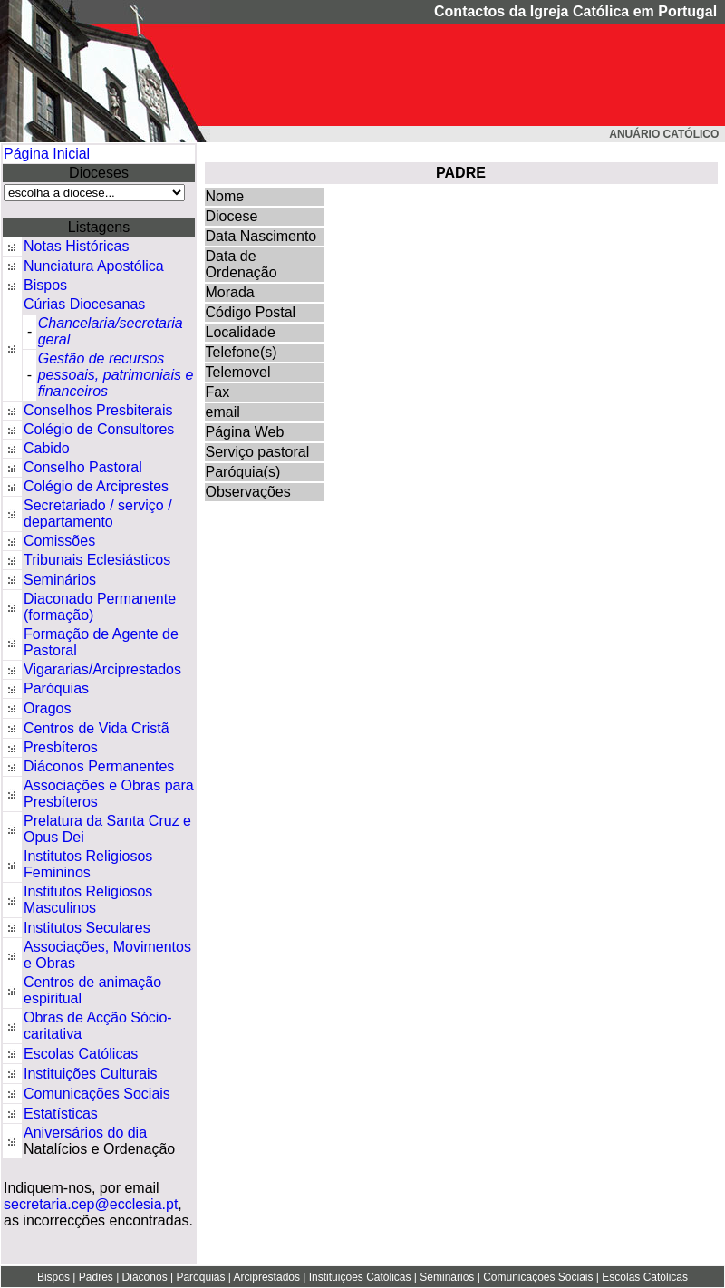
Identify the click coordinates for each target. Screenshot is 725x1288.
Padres (96, 1277)
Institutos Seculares (87, 927)
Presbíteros (61, 747)
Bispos (45, 285)
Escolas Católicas (81, 1053)
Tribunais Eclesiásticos (97, 559)
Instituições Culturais (91, 1073)
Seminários (60, 579)
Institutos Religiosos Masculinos (88, 899)
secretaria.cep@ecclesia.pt (91, 1204)
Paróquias (56, 688)
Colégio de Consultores (99, 429)
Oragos (47, 708)
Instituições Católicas (360, 1277)
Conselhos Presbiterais (98, 410)
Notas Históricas (76, 246)
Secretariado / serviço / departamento (98, 513)
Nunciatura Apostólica (94, 266)
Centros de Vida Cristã (96, 728)
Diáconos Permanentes (99, 766)
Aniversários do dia (85, 1132)
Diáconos (145, 1277)
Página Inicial (47, 153)
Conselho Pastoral (83, 467)
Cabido (47, 448)
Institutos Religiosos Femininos (88, 864)
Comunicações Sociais (97, 1093)
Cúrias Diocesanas (84, 304)
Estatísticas (61, 1113)
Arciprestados (267, 1277)
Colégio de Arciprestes (96, 486)
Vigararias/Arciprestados (102, 669)
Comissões (59, 540)
